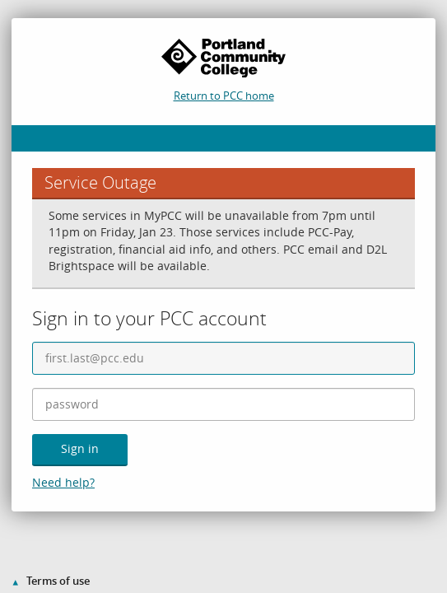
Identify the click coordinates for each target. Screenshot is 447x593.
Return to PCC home (224, 95)
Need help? (63, 482)
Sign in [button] (80, 448)
